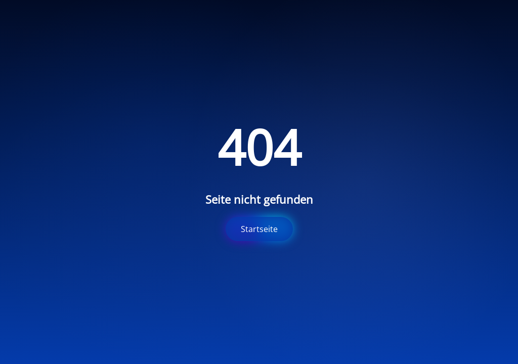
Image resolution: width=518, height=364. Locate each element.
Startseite (259, 229)
